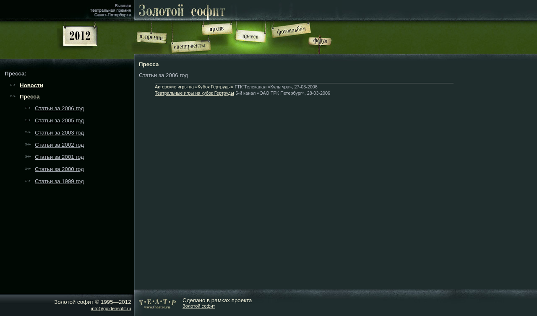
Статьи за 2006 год (59, 108)
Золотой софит (198, 305)
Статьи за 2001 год (59, 157)
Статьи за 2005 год (59, 120)
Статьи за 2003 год (59, 133)
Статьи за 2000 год (59, 169)
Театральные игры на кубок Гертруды (194, 93)
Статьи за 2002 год (59, 145)
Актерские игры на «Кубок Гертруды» (194, 86)
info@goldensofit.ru (111, 308)
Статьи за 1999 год (59, 181)
